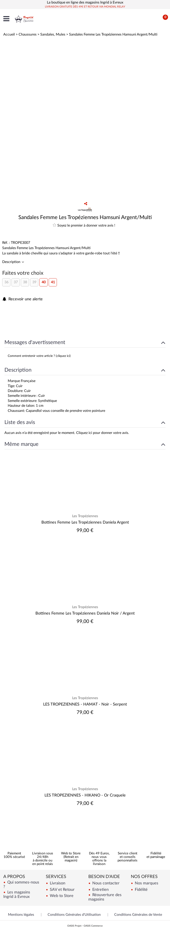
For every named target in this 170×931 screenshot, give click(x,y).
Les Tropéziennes (85, 516)
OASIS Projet (74, 926)
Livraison (57, 883)
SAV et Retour (62, 889)
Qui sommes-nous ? (21, 884)
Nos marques (146, 883)
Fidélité (141, 889)
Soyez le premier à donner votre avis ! (84, 225)
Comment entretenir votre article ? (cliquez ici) (39, 356)
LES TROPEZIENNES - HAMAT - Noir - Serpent (85, 704)
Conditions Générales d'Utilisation (74, 914)
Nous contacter (105, 883)
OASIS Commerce (93, 926)
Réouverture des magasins (105, 897)
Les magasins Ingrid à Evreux (16, 894)
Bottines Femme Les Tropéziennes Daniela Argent (85, 522)
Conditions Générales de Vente (138, 914)
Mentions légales (21, 914)
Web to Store (61, 896)
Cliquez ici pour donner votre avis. (102, 433)
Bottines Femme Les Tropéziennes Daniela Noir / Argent (85, 613)
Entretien (100, 889)
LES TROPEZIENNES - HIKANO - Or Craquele (85, 795)
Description (11, 262)
